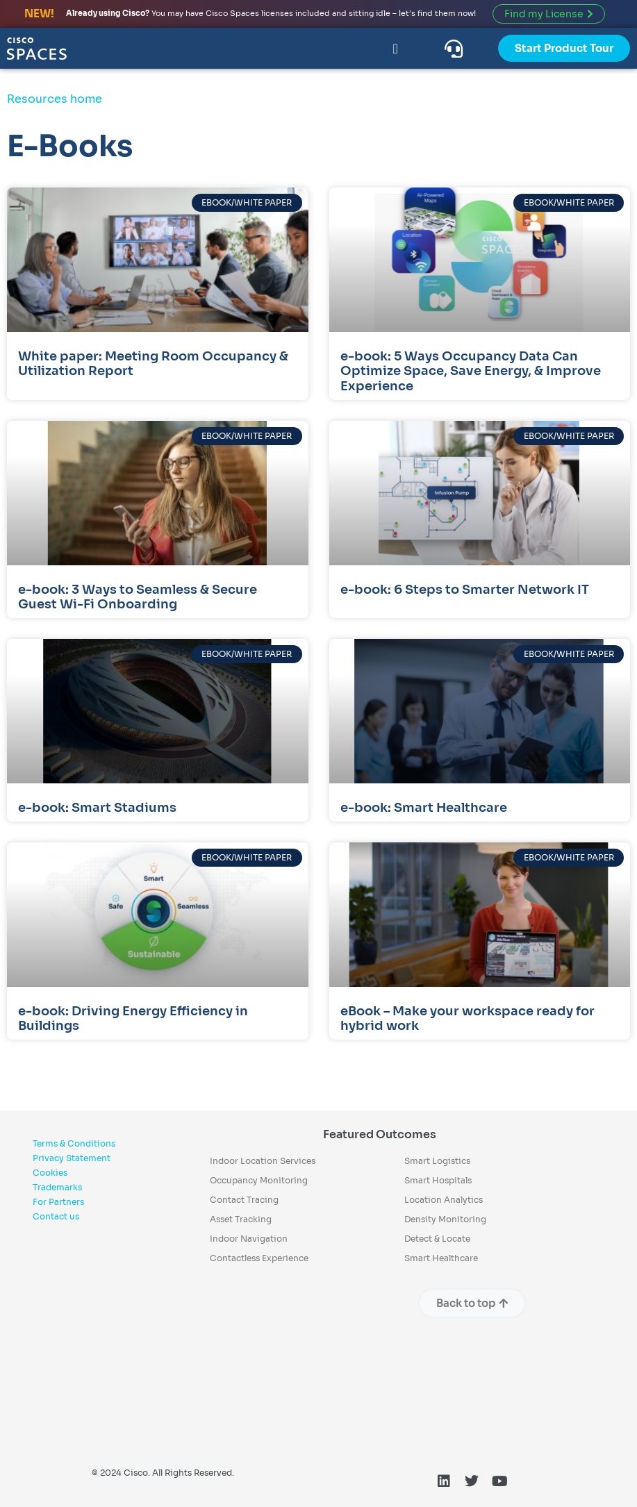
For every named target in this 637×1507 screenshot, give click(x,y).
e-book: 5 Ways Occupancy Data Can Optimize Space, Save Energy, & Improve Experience (470, 371)
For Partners (58, 1202)
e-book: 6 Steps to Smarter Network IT (466, 589)
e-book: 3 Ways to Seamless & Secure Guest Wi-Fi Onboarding (137, 597)
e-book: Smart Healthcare (423, 807)
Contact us (56, 1216)
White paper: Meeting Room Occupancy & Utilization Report (153, 364)
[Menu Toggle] (394, 49)
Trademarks (57, 1187)
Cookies (50, 1172)
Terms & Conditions (74, 1143)
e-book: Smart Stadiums (97, 807)
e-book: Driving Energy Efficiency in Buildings (133, 1019)
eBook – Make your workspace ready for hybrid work (467, 1019)
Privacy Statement (71, 1158)
